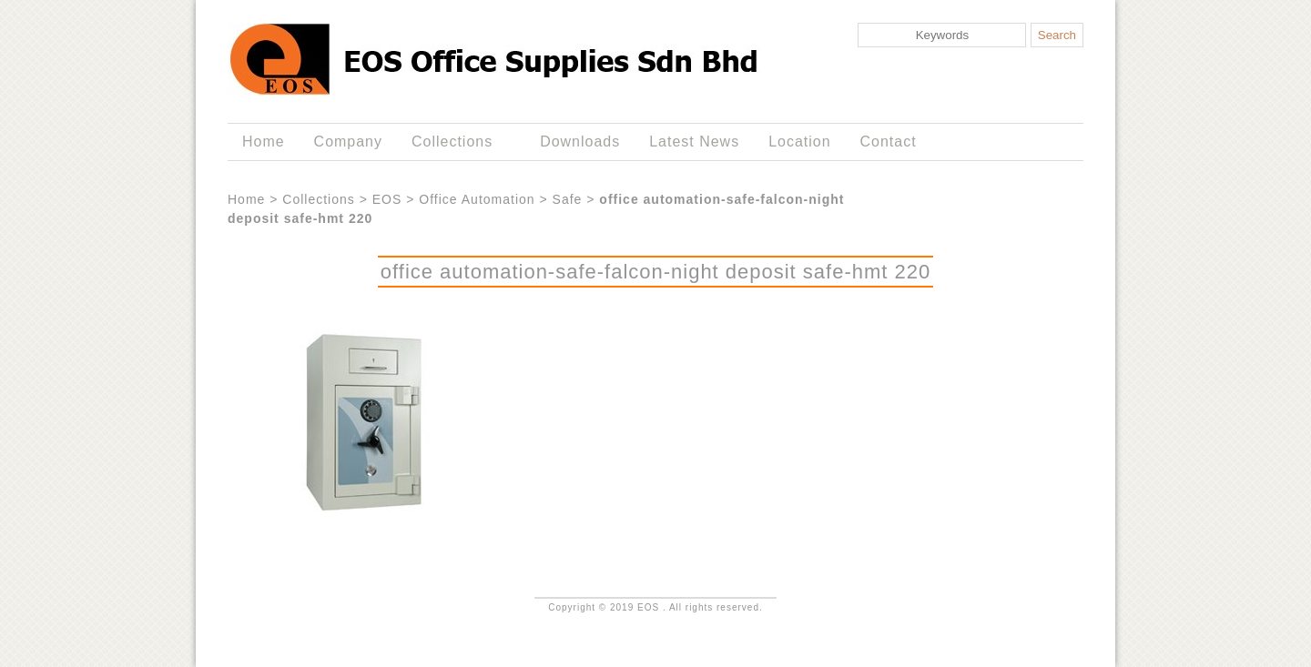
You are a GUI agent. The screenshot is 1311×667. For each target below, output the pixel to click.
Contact (888, 141)
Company (348, 141)
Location (799, 141)
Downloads (580, 141)
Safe (568, 199)
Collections (455, 142)
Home (263, 141)
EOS (387, 199)
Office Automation (476, 199)
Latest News (694, 141)
